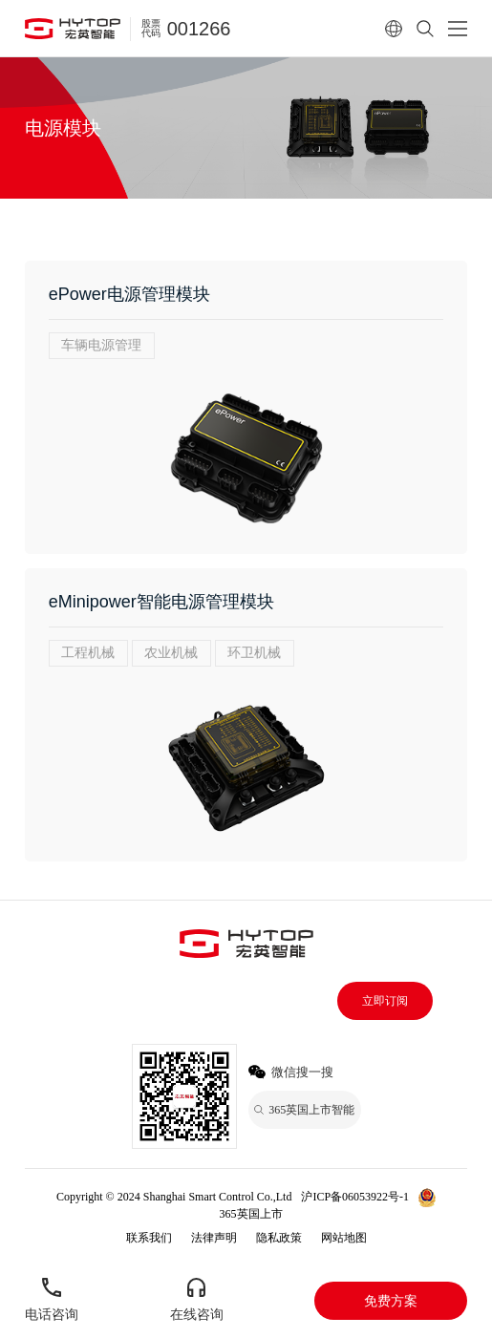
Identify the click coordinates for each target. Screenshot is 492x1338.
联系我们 (149, 1237)
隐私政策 (279, 1237)
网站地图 (344, 1237)
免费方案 (390, 1300)
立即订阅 (385, 1001)
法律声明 (214, 1237)
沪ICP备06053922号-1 (355, 1196)
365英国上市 (251, 1214)
